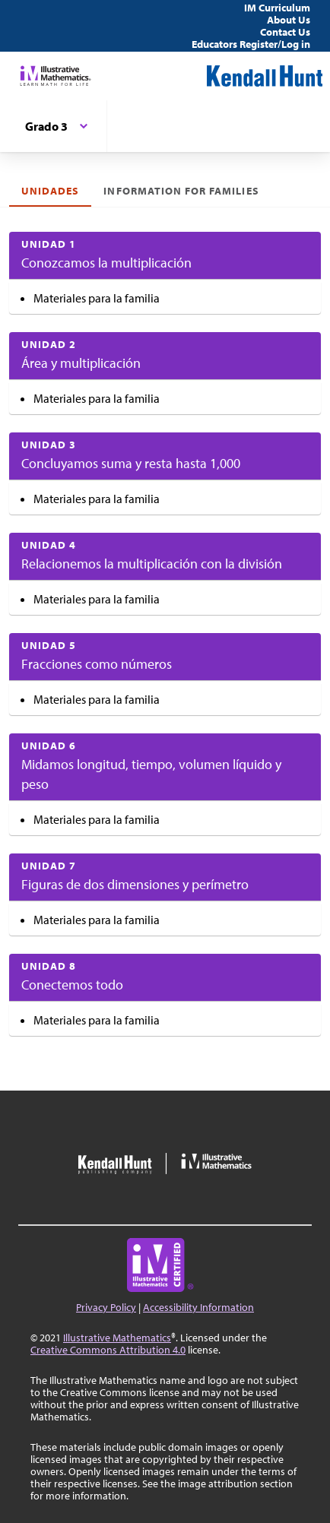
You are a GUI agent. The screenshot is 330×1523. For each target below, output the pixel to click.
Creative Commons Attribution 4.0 (108, 1350)
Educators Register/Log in (251, 44)
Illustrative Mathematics (117, 1337)
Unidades (50, 191)
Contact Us (285, 32)
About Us (288, 20)
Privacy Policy (106, 1307)
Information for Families (181, 191)
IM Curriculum (277, 8)
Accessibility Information (198, 1307)
